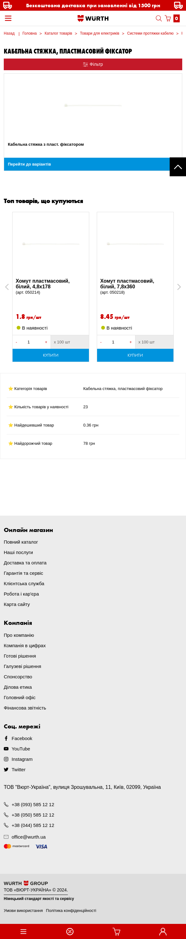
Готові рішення (20, 656)
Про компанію (19, 635)
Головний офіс (20, 697)
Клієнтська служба (24, 583)
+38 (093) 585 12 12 (33, 804)
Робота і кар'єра (21, 594)
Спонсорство (18, 676)
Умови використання (23, 910)
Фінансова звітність (25, 707)
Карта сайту (17, 604)
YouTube (21, 748)
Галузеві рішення (22, 666)
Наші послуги (18, 552)
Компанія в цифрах (25, 645)
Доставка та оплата (25, 562)
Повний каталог (21, 542)
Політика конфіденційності (71, 910)
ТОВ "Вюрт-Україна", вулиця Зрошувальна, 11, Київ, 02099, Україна (82, 787)
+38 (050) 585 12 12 (33, 814)
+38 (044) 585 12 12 (33, 825)
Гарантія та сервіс (23, 573)
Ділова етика (18, 687)
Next (176, 287)
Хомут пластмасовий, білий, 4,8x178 (51, 286)
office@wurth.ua (29, 837)
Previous (14, 287)
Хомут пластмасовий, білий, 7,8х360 (135, 286)
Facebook (22, 738)
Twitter (18, 769)
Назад (9, 33)
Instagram (22, 759)
